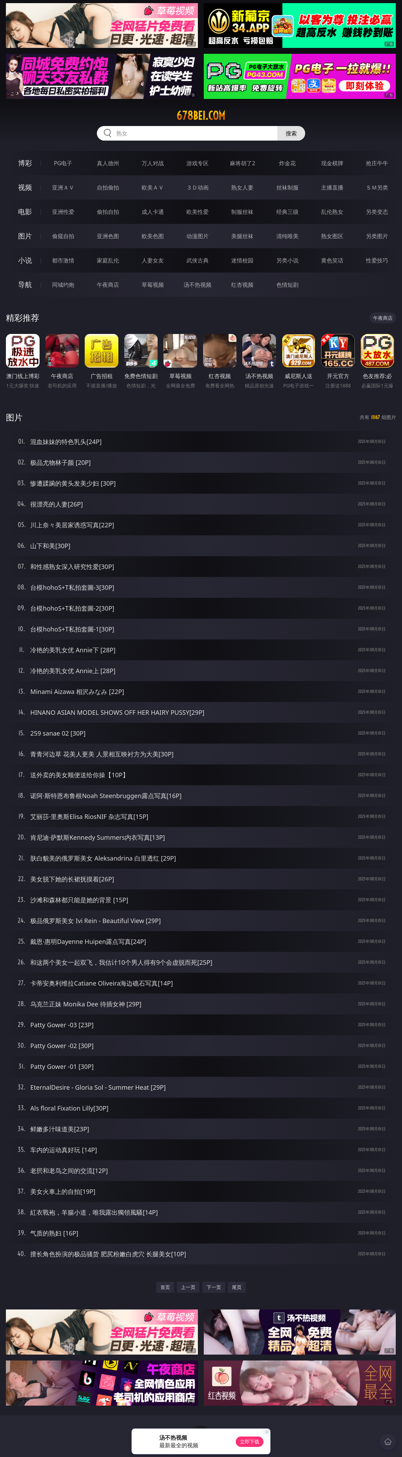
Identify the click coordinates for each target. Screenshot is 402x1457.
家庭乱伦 (108, 260)
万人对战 (153, 163)
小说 (25, 260)
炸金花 (287, 163)
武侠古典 (197, 260)
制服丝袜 (242, 212)
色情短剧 (287, 284)
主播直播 (332, 187)
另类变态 (377, 212)
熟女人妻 (242, 187)
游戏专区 (197, 163)
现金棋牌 (332, 163)
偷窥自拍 (63, 236)
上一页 (188, 1287)
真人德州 (108, 163)
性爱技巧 (377, 260)
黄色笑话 (332, 260)
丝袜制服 (287, 187)
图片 (25, 236)
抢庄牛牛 (377, 163)
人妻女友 (153, 260)
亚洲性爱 (63, 212)
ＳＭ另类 (377, 187)
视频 (25, 187)
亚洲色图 (108, 236)
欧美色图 (153, 236)
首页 (165, 1287)
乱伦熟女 (332, 212)
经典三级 (287, 212)
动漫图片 (197, 236)
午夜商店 (108, 284)
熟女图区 (332, 236)
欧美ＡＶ (153, 187)
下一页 (214, 1287)
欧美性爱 (197, 212)
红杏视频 (242, 284)
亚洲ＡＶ (63, 187)
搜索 (291, 133)
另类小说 (287, 260)
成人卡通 (153, 212)
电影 (25, 211)
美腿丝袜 (242, 236)
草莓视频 (153, 284)
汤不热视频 (197, 284)
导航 (25, 284)
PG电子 (63, 163)
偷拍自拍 (108, 212)
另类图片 (377, 236)
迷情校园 (242, 260)
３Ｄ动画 (197, 187)
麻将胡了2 (242, 163)
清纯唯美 (287, 236)
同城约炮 (63, 284)
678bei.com (200, 116)
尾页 (237, 1287)
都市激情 (63, 260)
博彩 (25, 163)
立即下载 (249, 1441)
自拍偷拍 (108, 187)
